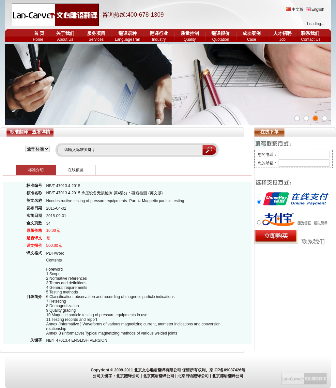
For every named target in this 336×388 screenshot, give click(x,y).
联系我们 (310, 33)
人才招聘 (282, 33)
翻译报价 (220, 33)
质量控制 (190, 33)
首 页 (39, 33)
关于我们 (65, 33)
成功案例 (251, 33)
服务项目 (96, 33)
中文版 (297, 9)
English (318, 9)
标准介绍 (36, 170)
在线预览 (76, 170)
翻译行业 (159, 33)
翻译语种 (127, 33)
